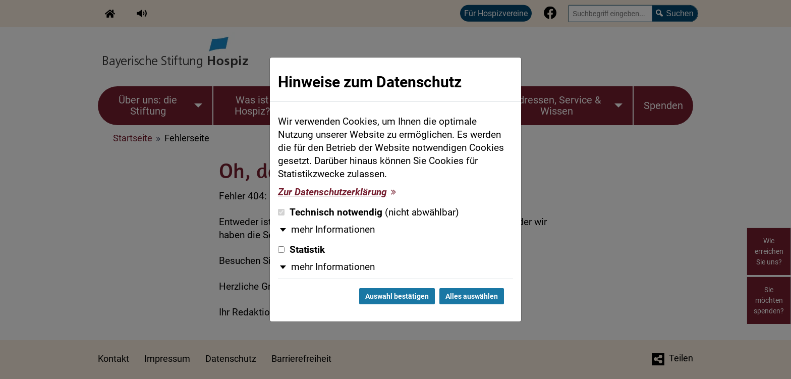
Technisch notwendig (368, 212)
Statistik (301, 249)
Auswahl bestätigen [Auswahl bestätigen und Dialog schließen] (397, 296)
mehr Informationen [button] (333, 229)
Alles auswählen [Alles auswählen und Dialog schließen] (471, 296)
